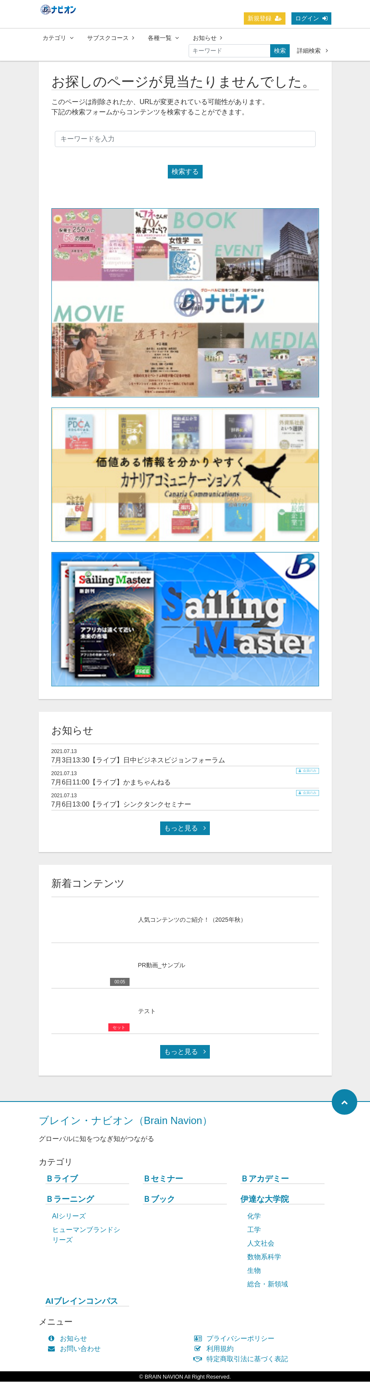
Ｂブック (159, 1199)
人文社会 (260, 1243)
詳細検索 (312, 50)
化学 (254, 1216)
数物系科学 (264, 1257)
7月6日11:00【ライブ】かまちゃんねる (111, 782)
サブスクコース (110, 37)
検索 (280, 50)
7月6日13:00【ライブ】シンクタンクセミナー (121, 804)
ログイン (311, 18)
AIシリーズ (69, 1216)
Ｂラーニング (69, 1199)
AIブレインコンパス (81, 1301)
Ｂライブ (61, 1179)
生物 (254, 1270)
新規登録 (265, 18)
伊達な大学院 (264, 1199)
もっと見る (185, 828)
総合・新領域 (267, 1284)
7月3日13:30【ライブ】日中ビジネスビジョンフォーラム (138, 760)
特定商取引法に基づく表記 (243, 1359)
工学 (254, 1230)
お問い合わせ (76, 1349)
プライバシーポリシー (236, 1338)
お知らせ (207, 37)
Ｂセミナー (163, 1179)
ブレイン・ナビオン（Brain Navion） (125, 1121)
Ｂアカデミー (264, 1179)
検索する (185, 172)
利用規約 (216, 1349)
